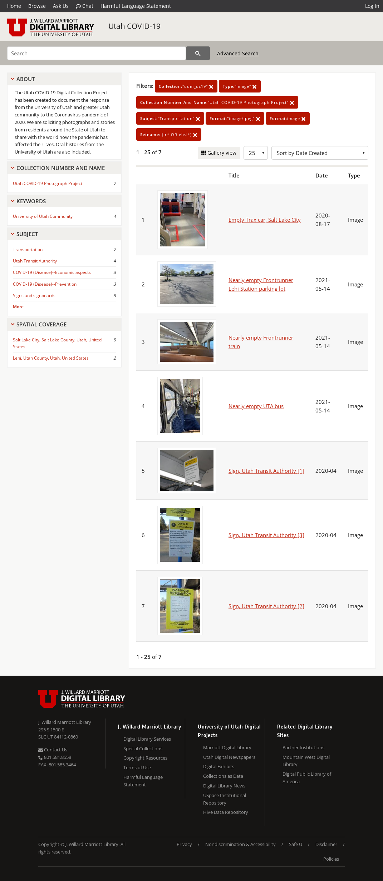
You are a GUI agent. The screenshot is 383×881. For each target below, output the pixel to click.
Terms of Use (137, 767)
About (25, 78)
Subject (27, 233)
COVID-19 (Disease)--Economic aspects (52, 272)
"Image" (240, 86)
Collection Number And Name (60, 167)
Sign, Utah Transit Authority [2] (266, 606)
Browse (37, 5)
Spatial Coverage (41, 324)
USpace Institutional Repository (224, 799)
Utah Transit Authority (35, 261)
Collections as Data (223, 776)
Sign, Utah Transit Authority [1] (266, 470)
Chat (84, 6)
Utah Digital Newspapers (229, 757)
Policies (331, 859)
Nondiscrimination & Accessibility (240, 844)
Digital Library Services (147, 739)
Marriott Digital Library (227, 747)
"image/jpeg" (235, 118)
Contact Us (52, 749)
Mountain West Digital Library (306, 761)
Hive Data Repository (225, 812)
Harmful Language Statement (135, 5)
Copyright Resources (145, 758)
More (18, 307)
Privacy (184, 844)
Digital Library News (224, 785)
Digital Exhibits (218, 766)
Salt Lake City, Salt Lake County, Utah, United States (57, 343)
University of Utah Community (43, 216)
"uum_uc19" (186, 86)
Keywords (31, 201)
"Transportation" (170, 118)
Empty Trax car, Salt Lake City (265, 219)
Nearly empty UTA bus (256, 406)
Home (14, 5)
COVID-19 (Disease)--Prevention (45, 284)
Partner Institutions (303, 747)
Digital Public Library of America (307, 778)
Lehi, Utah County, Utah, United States (51, 358)
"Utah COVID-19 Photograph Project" (217, 102)
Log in (372, 5)
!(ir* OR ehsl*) (168, 134)
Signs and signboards (34, 295)
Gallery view (221, 152)
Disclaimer (326, 844)
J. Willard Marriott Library (64, 722)
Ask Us (61, 5)
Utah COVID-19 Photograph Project (47, 183)
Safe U (295, 844)
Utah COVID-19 (134, 26)
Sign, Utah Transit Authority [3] (266, 535)
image (288, 118)
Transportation (28, 249)
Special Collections (142, 748)
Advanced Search (238, 53)
